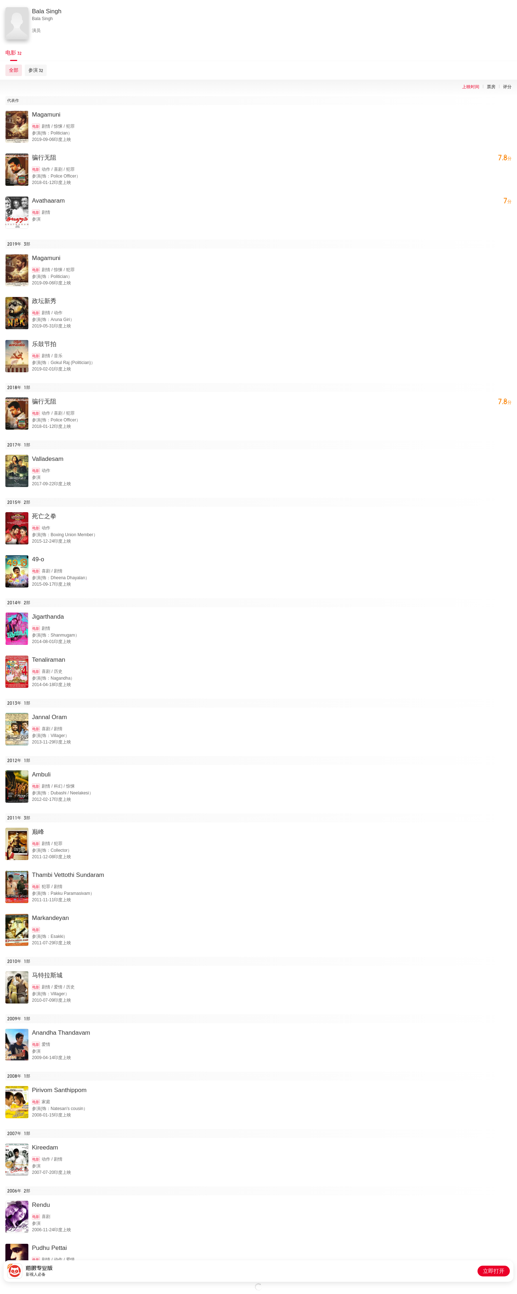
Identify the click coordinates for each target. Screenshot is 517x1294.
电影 (35, 126)
